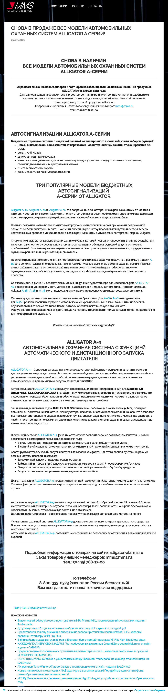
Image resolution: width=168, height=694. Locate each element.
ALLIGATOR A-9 (20, 369)
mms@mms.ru (124, 106)
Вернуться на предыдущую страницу (35, 607)
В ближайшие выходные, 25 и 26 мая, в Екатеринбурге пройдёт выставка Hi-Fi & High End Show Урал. (81, 639)
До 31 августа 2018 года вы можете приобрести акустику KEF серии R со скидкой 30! (72, 628)
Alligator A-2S (37, 210)
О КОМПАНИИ (58, 6)
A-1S (25, 290)
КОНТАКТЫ (95, 6)
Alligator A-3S (57, 210)
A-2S (139, 283)
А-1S (107, 298)
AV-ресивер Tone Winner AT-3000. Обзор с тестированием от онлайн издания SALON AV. (74, 666)
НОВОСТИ (77, 6)
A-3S (42, 290)
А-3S (19, 302)
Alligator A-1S (19, 210)
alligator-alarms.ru (126, 552)
